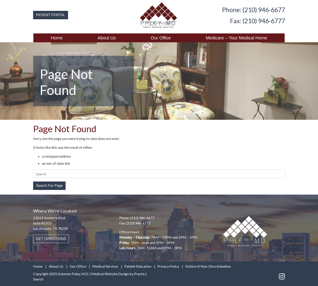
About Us (107, 37)
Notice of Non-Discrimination (208, 266)
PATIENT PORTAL (50, 15)
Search (38, 279)
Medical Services (105, 266)
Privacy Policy (168, 266)
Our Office (161, 37)
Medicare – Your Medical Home (236, 37)
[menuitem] (56, 37)
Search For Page (49, 185)
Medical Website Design (110, 274)
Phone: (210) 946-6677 (253, 10)
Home (56, 37)
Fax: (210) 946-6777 (257, 21)
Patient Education (137, 266)
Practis (139, 274)
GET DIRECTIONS (51, 239)
